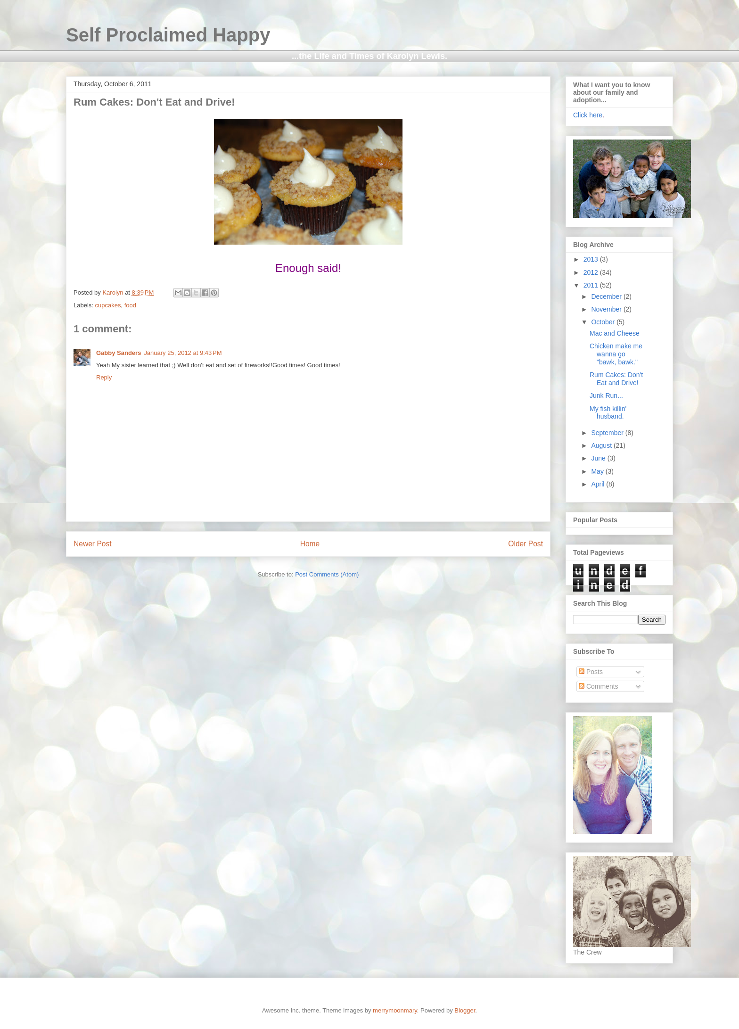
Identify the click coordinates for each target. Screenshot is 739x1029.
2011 (591, 285)
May (598, 471)
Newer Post (93, 544)
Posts (591, 671)
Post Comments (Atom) (327, 574)
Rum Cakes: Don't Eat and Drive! (616, 379)
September (608, 432)
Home (310, 544)
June (599, 458)
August (602, 445)
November (607, 309)
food (130, 305)
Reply (104, 377)
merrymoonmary (395, 1010)
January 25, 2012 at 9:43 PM (183, 352)
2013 (591, 259)
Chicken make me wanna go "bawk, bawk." (616, 354)
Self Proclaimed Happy (168, 35)
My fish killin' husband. (608, 412)
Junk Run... (606, 395)
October (603, 322)
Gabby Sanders (118, 352)
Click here (587, 115)
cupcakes (108, 305)
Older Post (525, 544)
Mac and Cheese (615, 333)
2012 (591, 272)
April (598, 484)
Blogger (464, 1010)
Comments (598, 686)
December (607, 296)
